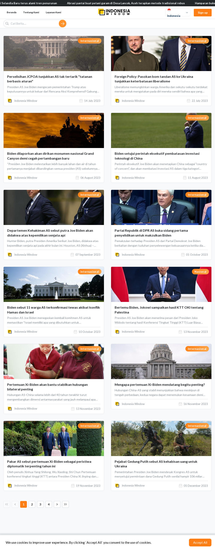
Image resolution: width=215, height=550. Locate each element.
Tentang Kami (31, 12)
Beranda (11, 12)
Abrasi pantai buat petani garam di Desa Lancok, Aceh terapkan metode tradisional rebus (132, 3)
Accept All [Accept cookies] (200, 542)
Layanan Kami (53, 12)
